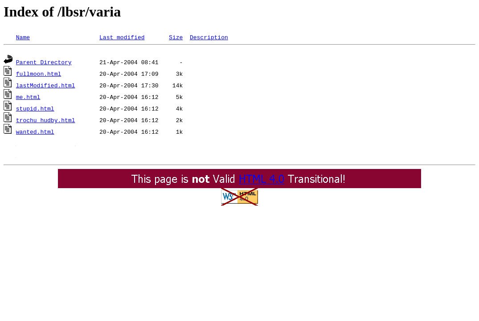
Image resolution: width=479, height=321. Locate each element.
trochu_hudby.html (45, 121)
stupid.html (35, 110)
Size (176, 37)
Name (23, 37)
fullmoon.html (38, 75)
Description (209, 37)
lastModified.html (45, 86)
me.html (28, 98)
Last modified (121, 37)
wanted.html (35, 133)
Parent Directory (44, 63)
